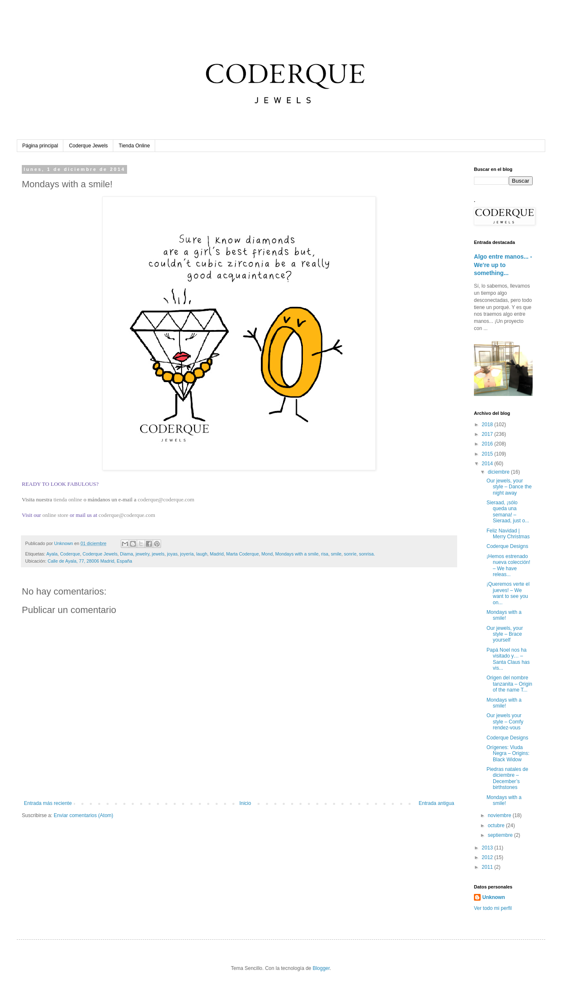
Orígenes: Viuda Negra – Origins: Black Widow (508, 753)
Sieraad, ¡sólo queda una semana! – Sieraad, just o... (508, 512)
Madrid (217, 553)
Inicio (245, 803)
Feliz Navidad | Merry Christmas (508, 534)
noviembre (500, 815)
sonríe (350, 553)
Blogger (321, 968)
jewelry (142, 553)
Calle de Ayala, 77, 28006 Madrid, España (89, 560)
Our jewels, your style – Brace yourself (505, 634)
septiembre (501, 835)
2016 (488, 444)
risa (324, 553)
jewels (158, 553)
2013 (488, 848)
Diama (126, 553)
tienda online (67, 499)
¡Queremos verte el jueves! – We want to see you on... (508, 593)
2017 (488, 434)
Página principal (40, 146)
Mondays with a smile (296, 553)
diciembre (499, 472)
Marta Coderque (242, 553)
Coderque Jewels (88, 146)
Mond (267, 553)
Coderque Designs (507, 546)
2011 (488, 867)
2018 (488, 424)
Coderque (70, 553)
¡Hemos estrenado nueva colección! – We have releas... (508, 565)
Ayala (51, 553)
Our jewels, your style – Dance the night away (509, 487)
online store (55, 515)
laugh (201, 553)
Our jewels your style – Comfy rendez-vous (505, 722)
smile (336, 553)
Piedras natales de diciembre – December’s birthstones (507, 778)
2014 (488, 463)
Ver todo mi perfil (493, 908)
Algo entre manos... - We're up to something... (503, 264)
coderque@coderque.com (166, 499)
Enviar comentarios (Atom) (83, 815)
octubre (497, 825)
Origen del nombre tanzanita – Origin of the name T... (509, 684)
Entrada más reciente (48, 803)
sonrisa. (367, 553)
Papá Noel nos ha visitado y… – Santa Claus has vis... (508, 659)
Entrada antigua (436, 803)
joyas (172, 553)
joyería (186, 553)
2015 (488, 454)
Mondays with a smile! (504, 615)
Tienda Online (134, 146)
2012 (488, 857)
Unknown (493, 897)
